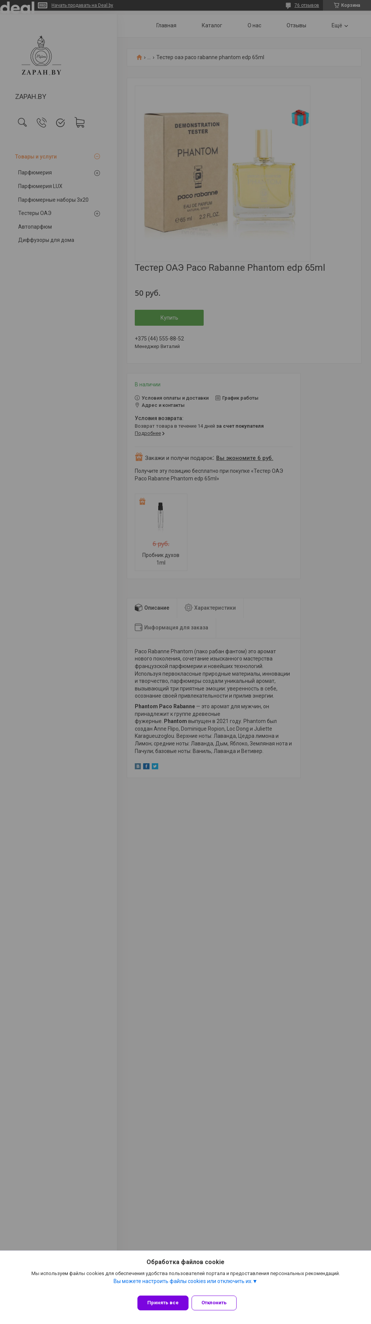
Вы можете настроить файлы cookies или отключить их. (183, 1286)
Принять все (163, 1302)
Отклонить (218, 1302)
